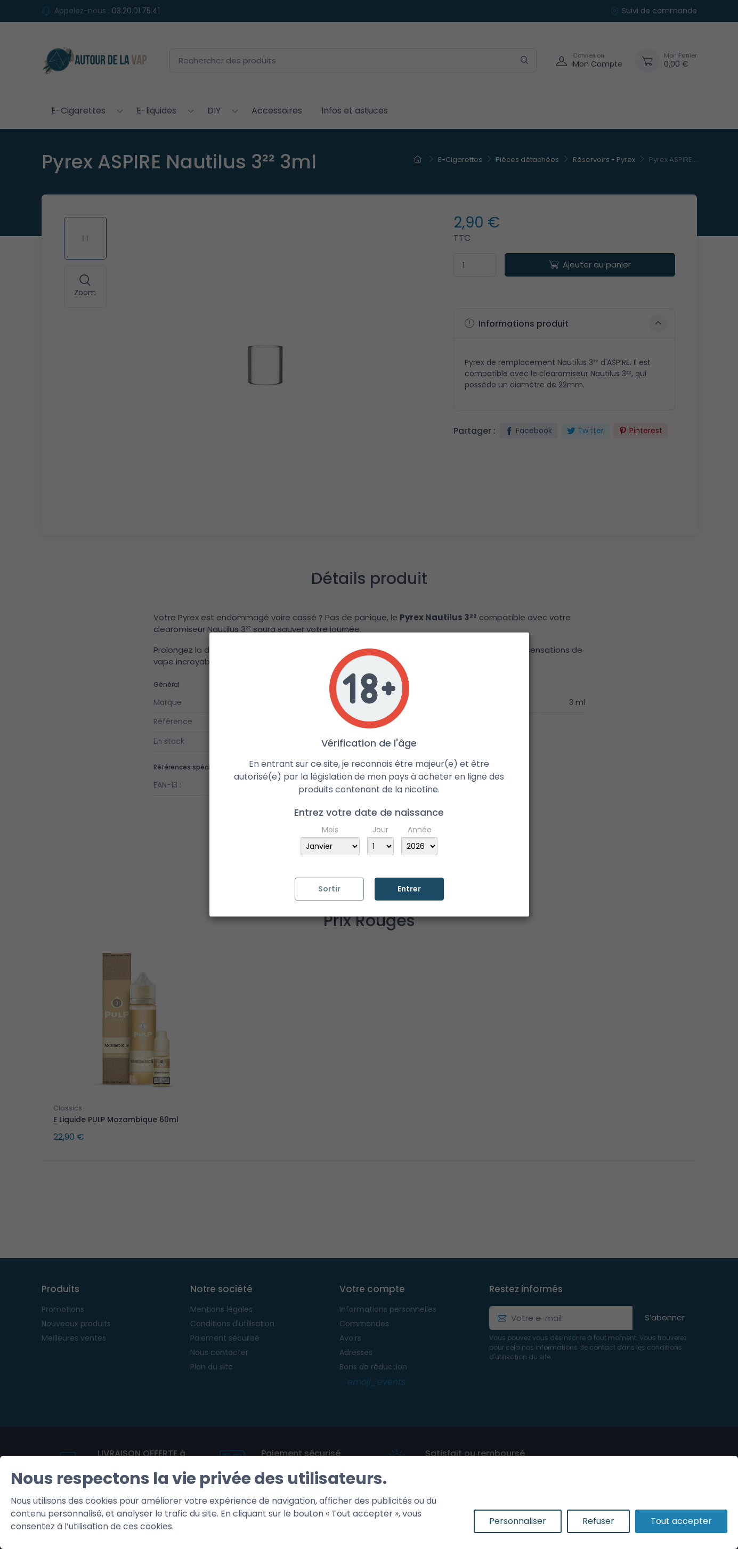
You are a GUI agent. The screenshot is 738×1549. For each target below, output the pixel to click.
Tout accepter (681, 1521)
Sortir (329, 888)
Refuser (598, 1521)
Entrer (409, 888)
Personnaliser (517, 1521)
